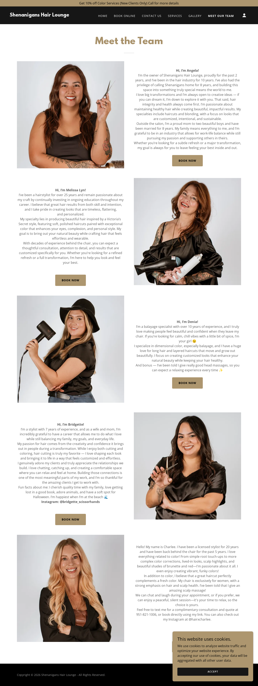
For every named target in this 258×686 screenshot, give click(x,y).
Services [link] (175, 16)
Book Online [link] (124, 16)
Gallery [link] (195, 16)
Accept (213, 671)
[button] (244, 15)
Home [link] (102, 16)
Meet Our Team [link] (221, 16)
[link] (39, 15)
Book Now (187, 160)
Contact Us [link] (151, 16)
